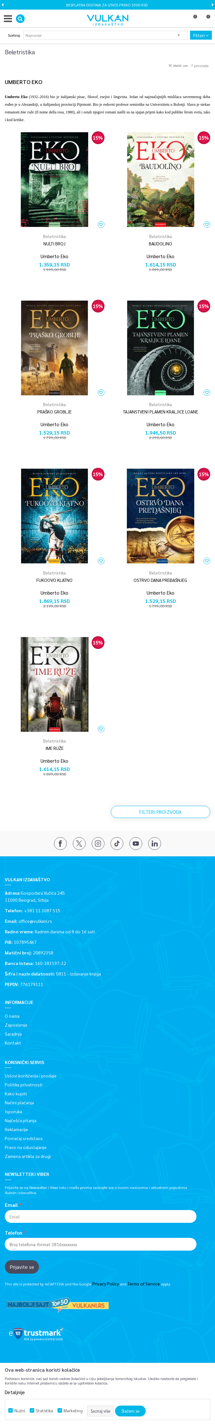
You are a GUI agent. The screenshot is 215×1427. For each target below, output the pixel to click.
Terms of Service (143, 1283)
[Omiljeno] (192, 20)
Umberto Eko (54, 256)
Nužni (19, 1410)
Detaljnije (15, 1392)
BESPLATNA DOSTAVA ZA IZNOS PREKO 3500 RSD (107, 4)
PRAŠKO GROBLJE (54, 411)
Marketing (73, 1410)
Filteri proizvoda (160, 812)
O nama (12, 1016)
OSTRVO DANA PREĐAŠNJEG (160, 580)
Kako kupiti (16, 1093)
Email (11, 1205)
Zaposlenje (16, 1025)
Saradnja (13, 1034)
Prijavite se (22, 1266)
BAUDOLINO (160, 243)
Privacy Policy (105, 1283)
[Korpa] (205, 20)
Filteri (201, 35)
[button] (20, 18)
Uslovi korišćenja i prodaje (31, 1075)
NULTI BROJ (54, 243)
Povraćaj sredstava (23, 1138)
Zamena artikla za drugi (28, 1156)
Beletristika (54, 236)
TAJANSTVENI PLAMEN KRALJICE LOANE (160, 411)
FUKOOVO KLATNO (54, 580)
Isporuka (13, 1111)
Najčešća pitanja (20, 1120)
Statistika (44, 1410)
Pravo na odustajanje (26, 1147)
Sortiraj (14, 35)
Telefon (13, 1233)
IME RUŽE (54, 748)
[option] (107, 5)
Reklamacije (16, 1129)
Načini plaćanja (19, 1102)
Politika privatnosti (23, 1084)
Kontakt (13, 1042)
